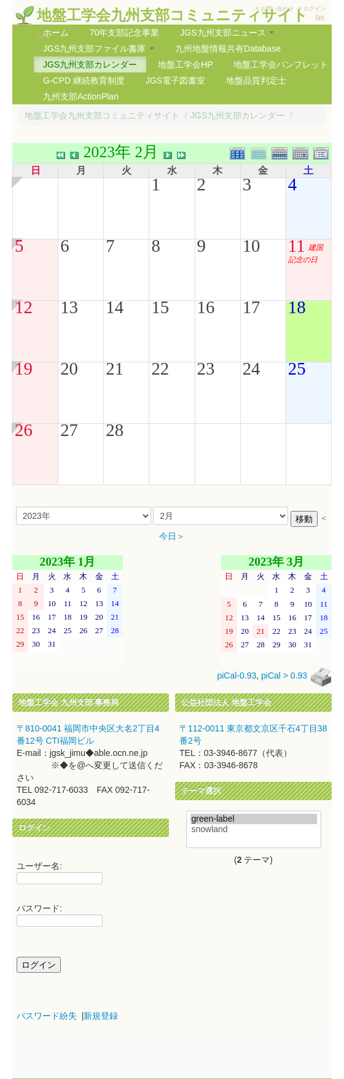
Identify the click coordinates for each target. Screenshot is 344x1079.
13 (69, 307)
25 (297, 368)
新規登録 (101, 1016)
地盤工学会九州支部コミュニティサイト (172, 15)
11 (296, 246)
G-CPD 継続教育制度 (84, 80)
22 (160, 368)
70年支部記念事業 (125, 32)
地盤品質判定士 (256, 80)
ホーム (56, 32)
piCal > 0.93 (284, 676)
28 (114, 430)
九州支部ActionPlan (81, 96)
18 (297, 307)
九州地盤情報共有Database (228, 48)
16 (206, 307)
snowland (253, 829)
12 (24, 307)
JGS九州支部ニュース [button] (227, 32)
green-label (253, 819)
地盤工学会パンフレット (280, 64)
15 (160, 307)
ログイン (314, 9)
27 (69, 430)
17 (251, 307)
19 (24, 368)
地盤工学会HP (185, 64)
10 (251, 246)
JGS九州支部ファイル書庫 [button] (98, 48)
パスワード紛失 (47, 1016)
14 (114, 307)
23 (206, 368)
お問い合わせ (277, 9)
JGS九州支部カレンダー (90, 64)
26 (24, 430)
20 (69, 368)
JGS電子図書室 (175, 80)
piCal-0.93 (236, 676)
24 (251, 368)
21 (114, 368)
